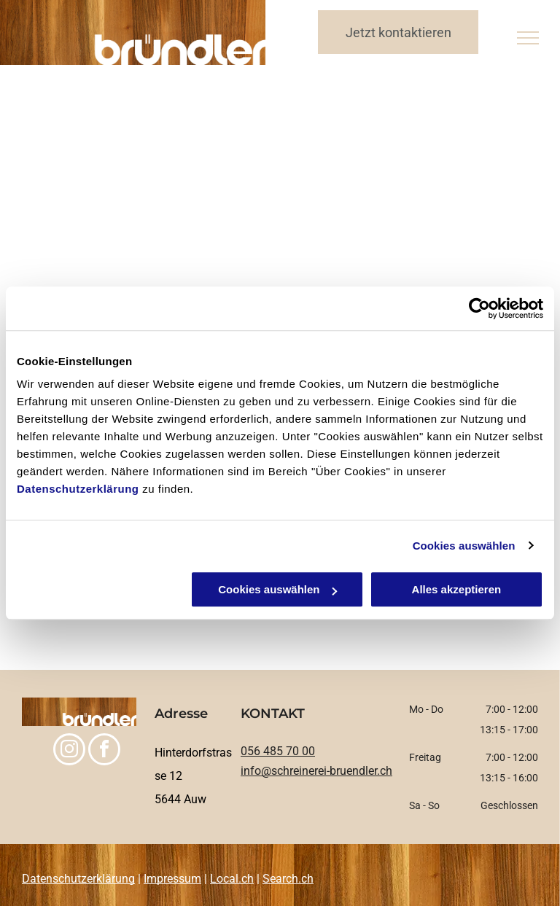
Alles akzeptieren (457, 589)
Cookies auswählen (464, 545)
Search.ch (288, 879)
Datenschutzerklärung (78, 489)
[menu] (528, 38)
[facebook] (104, 751)
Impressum (172, 879)
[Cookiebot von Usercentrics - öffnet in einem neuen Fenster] (479, 308)
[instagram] (69, 751)
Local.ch (232, 879)
